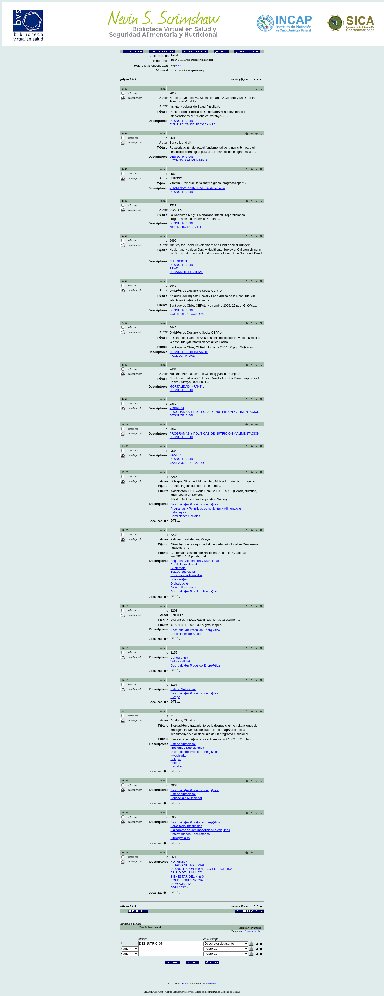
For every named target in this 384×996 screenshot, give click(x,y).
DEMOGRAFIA (180, 884)
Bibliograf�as (180, 838)
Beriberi (175, 762)
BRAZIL (175, 268)
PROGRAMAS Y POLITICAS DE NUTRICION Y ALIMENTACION (215, 412)
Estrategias (178, 512)
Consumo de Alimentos (186, 575)
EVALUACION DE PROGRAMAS (193, 124)
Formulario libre (253, 931)
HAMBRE (176, 455)
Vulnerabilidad (180, 661)
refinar (178, 65)
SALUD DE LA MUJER (186, 872)
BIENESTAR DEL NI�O (187, 876)
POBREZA (177, 408)
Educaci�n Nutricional (186, 798)
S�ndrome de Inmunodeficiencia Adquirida (200, 830)
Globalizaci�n (180, 583)
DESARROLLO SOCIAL (186, 272)
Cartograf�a (179, 657)
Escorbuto (177, 766)
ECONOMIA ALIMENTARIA (189, 160)
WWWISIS (210, 983)
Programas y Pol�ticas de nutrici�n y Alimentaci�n (206, 508)
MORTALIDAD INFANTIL (187, 227)
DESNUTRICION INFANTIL (189, 352)
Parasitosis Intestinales (186, 826)
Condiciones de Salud (185, 633)
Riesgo (175, 697)
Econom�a (178, 579)
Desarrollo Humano (183, 587)
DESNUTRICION (181, 121)
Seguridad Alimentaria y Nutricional (194, 561)
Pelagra (175, 759)
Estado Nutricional (183, 571)
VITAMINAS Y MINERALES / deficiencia (197, 188)
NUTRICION (178, 261)
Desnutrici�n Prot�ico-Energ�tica (195, 630)
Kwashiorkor (178, 755)
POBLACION (179, 887)
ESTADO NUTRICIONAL (187, 865)
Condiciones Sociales (185, 516)
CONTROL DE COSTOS (187, 314)
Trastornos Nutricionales (187, 747)
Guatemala (178, 568)
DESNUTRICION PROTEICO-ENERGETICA (201, 869)
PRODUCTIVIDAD (182, 355)
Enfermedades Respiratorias (190, 834)
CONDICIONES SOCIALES (189, 880)
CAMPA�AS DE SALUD (187, 463)
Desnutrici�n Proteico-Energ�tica (194, 504)
